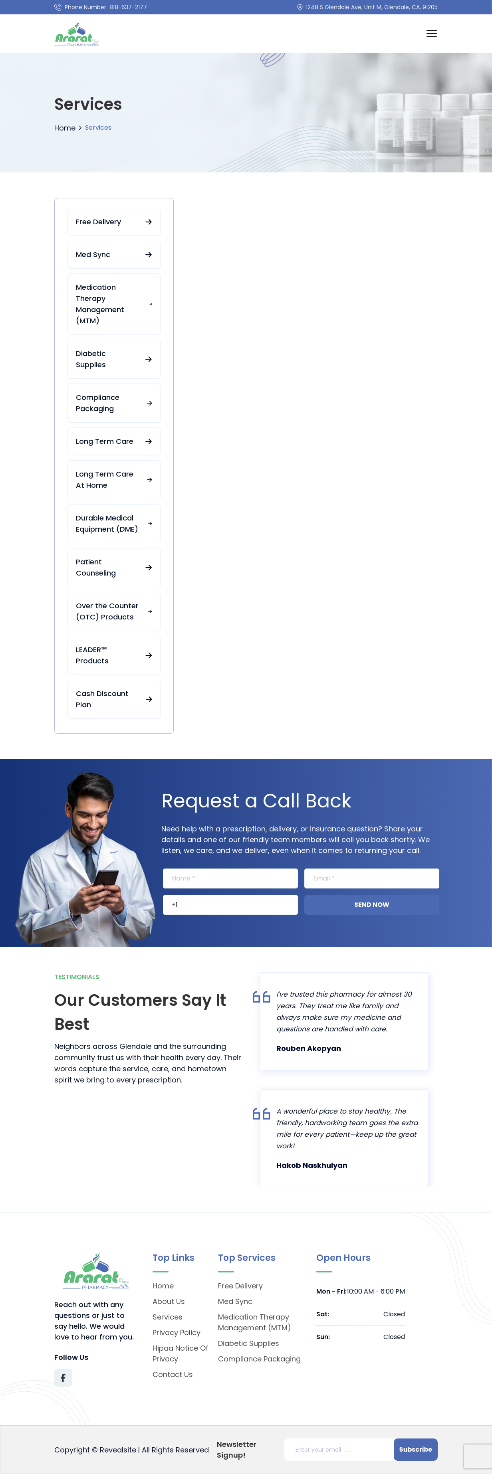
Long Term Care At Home (114, 479)
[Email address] (341, 1450)
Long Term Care (114, 441)
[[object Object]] (230, 878)
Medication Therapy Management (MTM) (114, 304)
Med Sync (114, 254)
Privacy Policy (176, 1332)
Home (64, 128)
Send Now (371, 904)
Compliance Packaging (114, 403)
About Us (169, 1301)
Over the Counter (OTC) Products (114, 611)
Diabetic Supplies (114, 359)
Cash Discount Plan (114, 699)
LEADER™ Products (114, 655)
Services (168, 1317)
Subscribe (415, 1449)
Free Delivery (114, 222)
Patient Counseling (114, 567)
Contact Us (173, 1374)
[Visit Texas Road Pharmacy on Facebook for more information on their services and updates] (63, 1378)
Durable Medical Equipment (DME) (114, 523)
